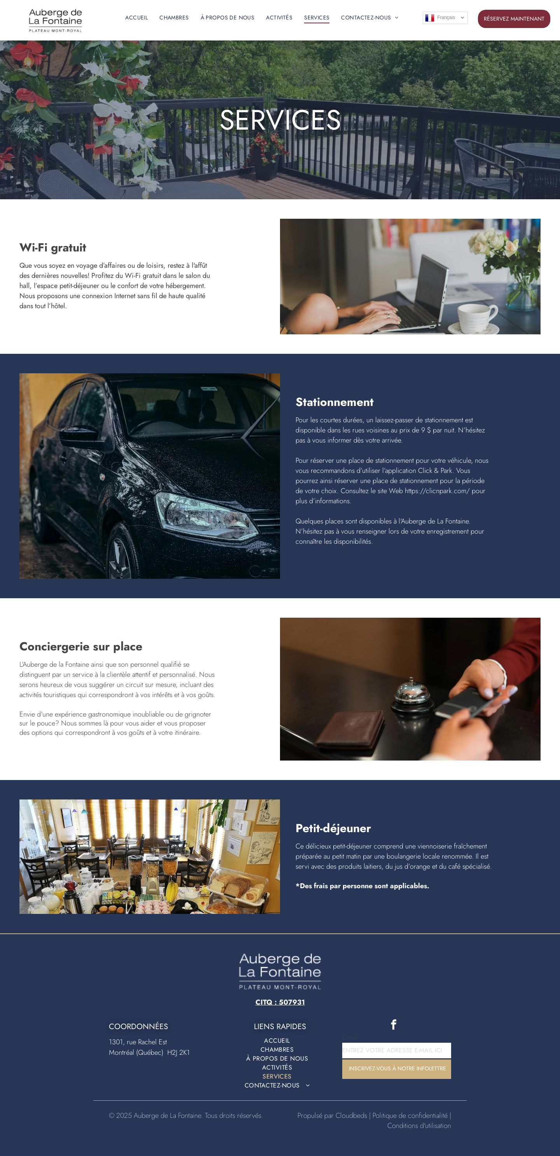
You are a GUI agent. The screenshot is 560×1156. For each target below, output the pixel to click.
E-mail (349, 1037)
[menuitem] (136, 17)
